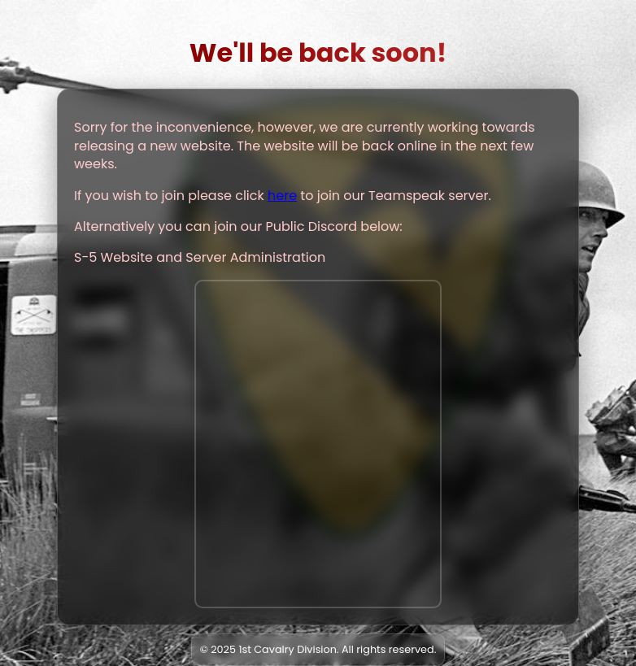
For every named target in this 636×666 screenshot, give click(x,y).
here (282, 195)
